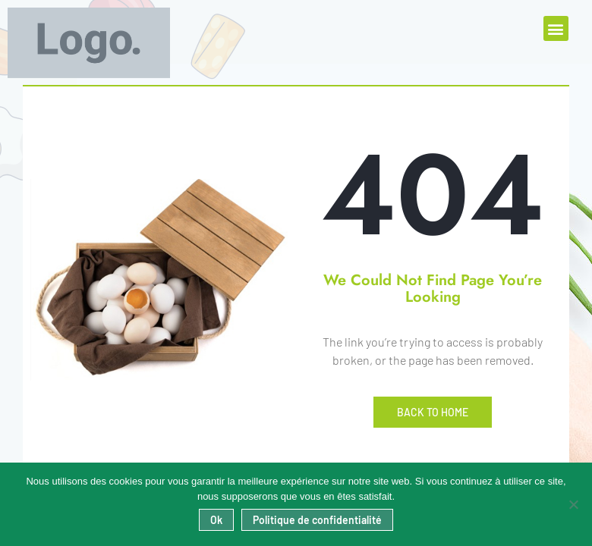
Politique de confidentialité (317, 519)
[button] (555, 28)
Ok (216, 519)
